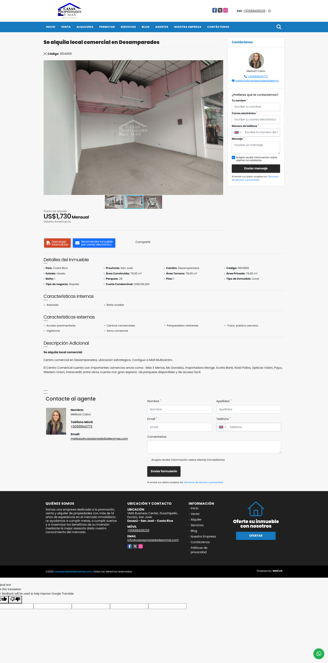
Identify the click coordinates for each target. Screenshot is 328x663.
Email (152, 419)
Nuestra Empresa (187, 27)
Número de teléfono (245, 126)
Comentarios (156, 437)
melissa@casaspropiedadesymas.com (261, 81)
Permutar (107, 27)
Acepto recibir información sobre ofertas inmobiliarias (188, 460)
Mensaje (238, 139)
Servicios (128, 27)
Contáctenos (218, 27)
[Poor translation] (15, 599)
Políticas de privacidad (199, 550)
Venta (66, 27)
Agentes (161, 27)
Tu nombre (239, 100)
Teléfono (223, 419)
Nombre (154, 401)
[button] (219, 64)
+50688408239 (254, 11)
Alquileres (85, 27)
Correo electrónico (244, 113)
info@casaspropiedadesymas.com (153, 540)
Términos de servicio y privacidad (255, 178)
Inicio (50, 27)
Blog (146, 27)
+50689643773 (258, 76)
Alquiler (196, 519)
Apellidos (224, 401)
